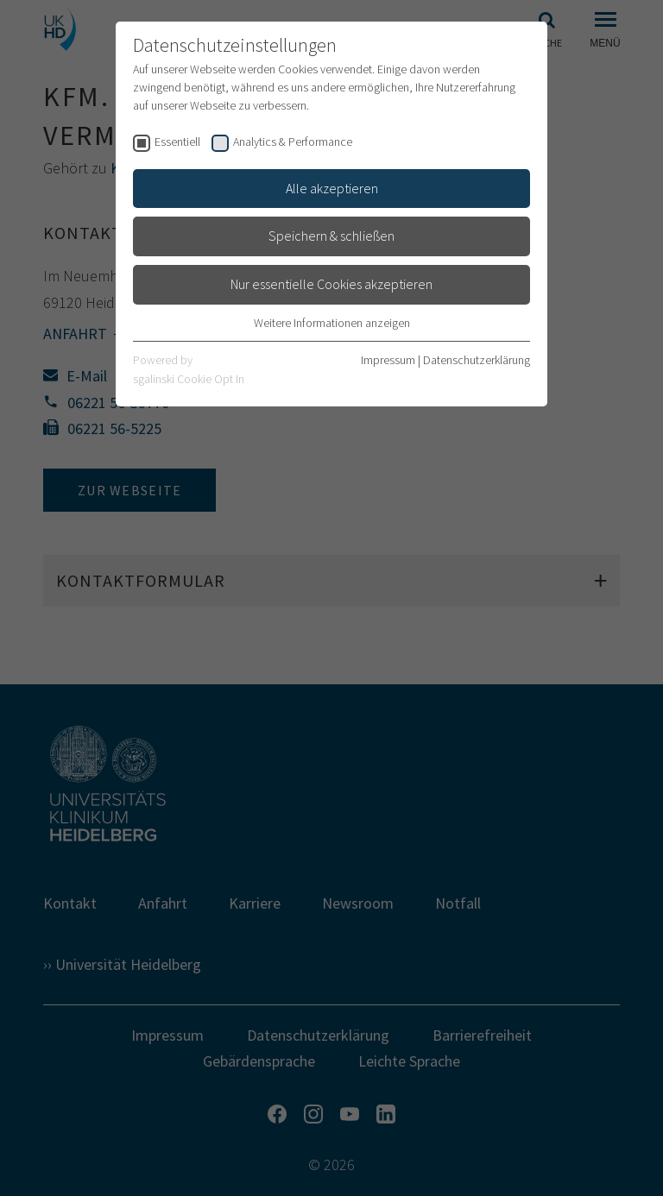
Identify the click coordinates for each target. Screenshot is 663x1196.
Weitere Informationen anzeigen (332, 322)
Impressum (388, 360)
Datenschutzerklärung (476, 360)
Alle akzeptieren (332, 188)
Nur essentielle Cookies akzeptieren (331, 284)
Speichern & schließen (331, 235)
